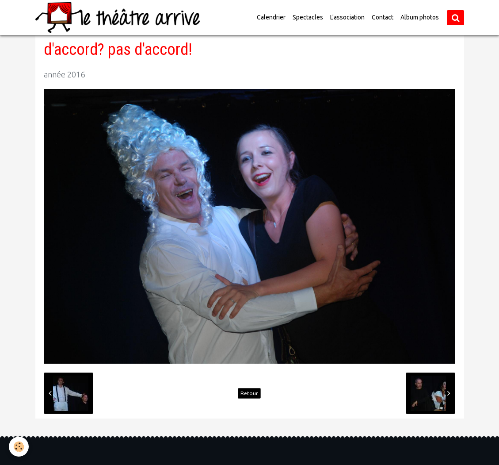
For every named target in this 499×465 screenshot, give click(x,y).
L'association (347, 17)
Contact (382, 17)
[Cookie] (19, 447)
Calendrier (271, 17)
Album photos (419, 17)
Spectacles (308, 17)
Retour (249, 393)
